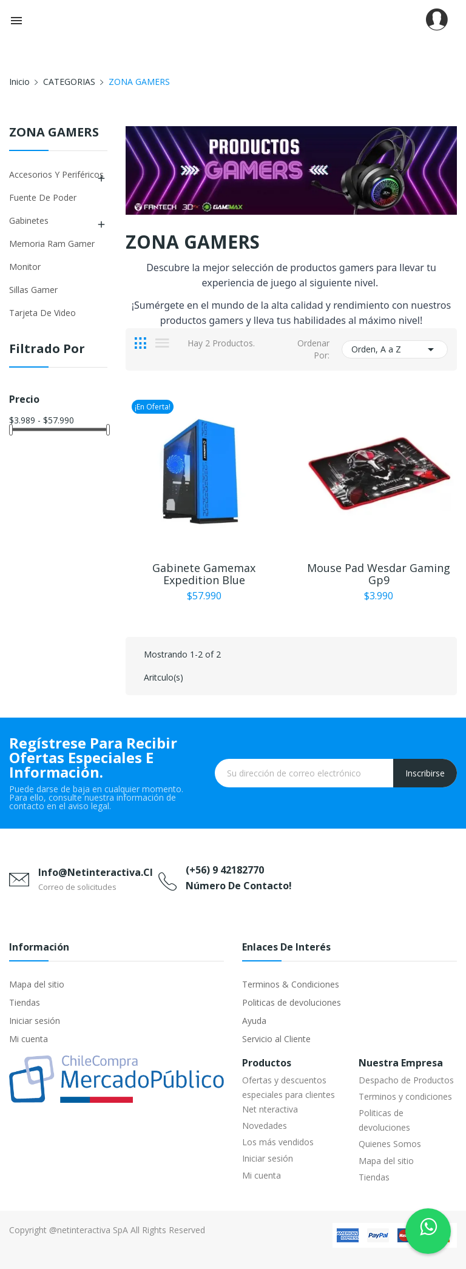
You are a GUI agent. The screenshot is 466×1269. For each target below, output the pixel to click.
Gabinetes (29, 220)
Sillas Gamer (33, 289)
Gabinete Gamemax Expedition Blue (203, 574)
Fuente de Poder (42, 197)
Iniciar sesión (34, 1020)
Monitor (25, 266)
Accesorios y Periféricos (56, 174)
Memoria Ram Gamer (52, 243)
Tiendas (24, 1002)
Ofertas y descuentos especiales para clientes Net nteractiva (288, 1094)
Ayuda (254, 1020)
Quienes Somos (390, 1144)
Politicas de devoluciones (291, 1002)
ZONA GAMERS (54, 133)
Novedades (264, 1125)
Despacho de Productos (406, 1080)
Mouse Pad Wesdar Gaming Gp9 (378, 574)
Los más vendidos (278, 1142)
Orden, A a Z (394, 349)
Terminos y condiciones (405, 1096)
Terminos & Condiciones (290, 984)
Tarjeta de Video (42, 312)
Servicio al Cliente (276, 1039)
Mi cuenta (28, 1039)
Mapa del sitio (36, 984)
